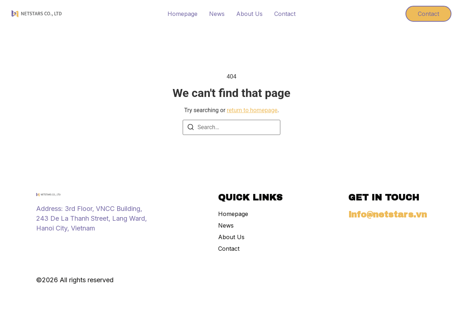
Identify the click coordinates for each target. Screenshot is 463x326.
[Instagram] (39, 243)
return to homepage (252, 110)
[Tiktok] (52, 243)
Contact (285, 14)
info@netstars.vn (387, 214)
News (217, 14)
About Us (249, 14)
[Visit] (387, 13)
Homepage (182, 14)
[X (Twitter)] (65, 243)
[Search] (190, 128)
